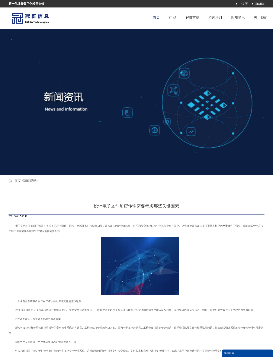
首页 (150, 18)
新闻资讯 (29, 38)
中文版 (243, 3)
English (259, 3)
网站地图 (155, 351)
